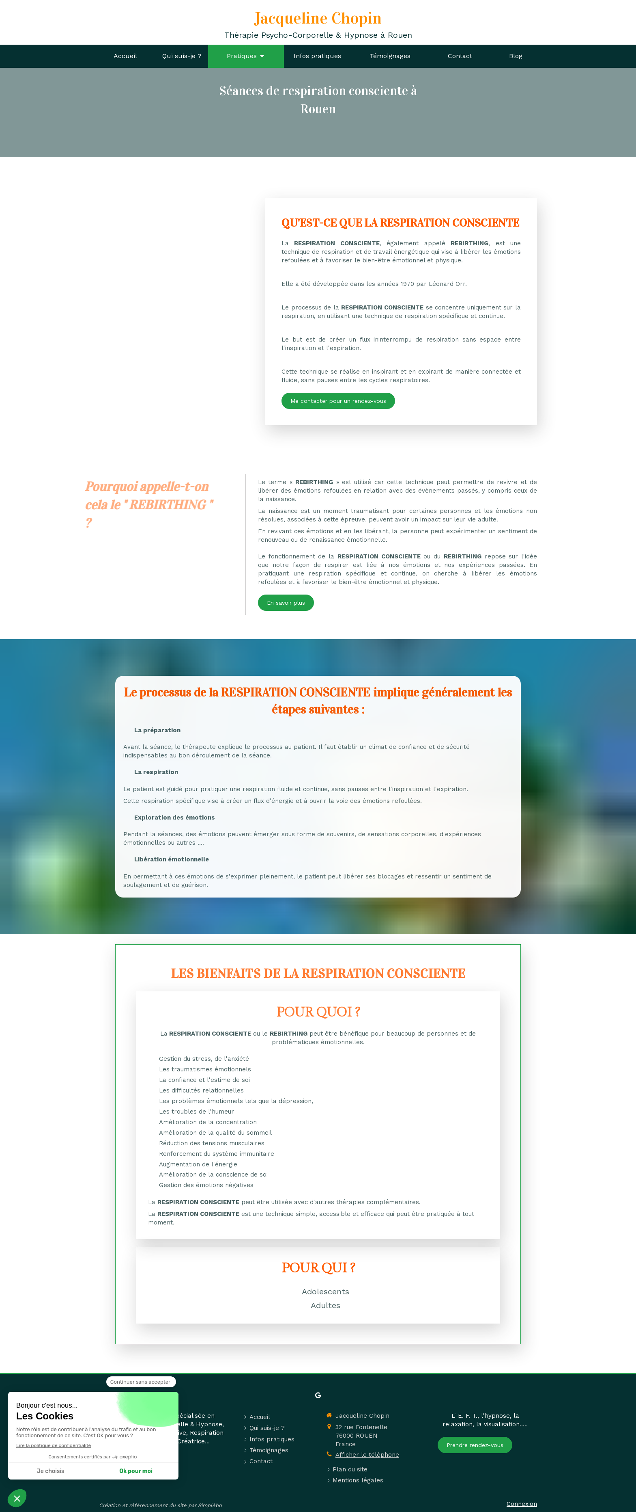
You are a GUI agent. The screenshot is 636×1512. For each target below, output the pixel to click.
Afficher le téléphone (367, 1454)
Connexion (522, 1504)
